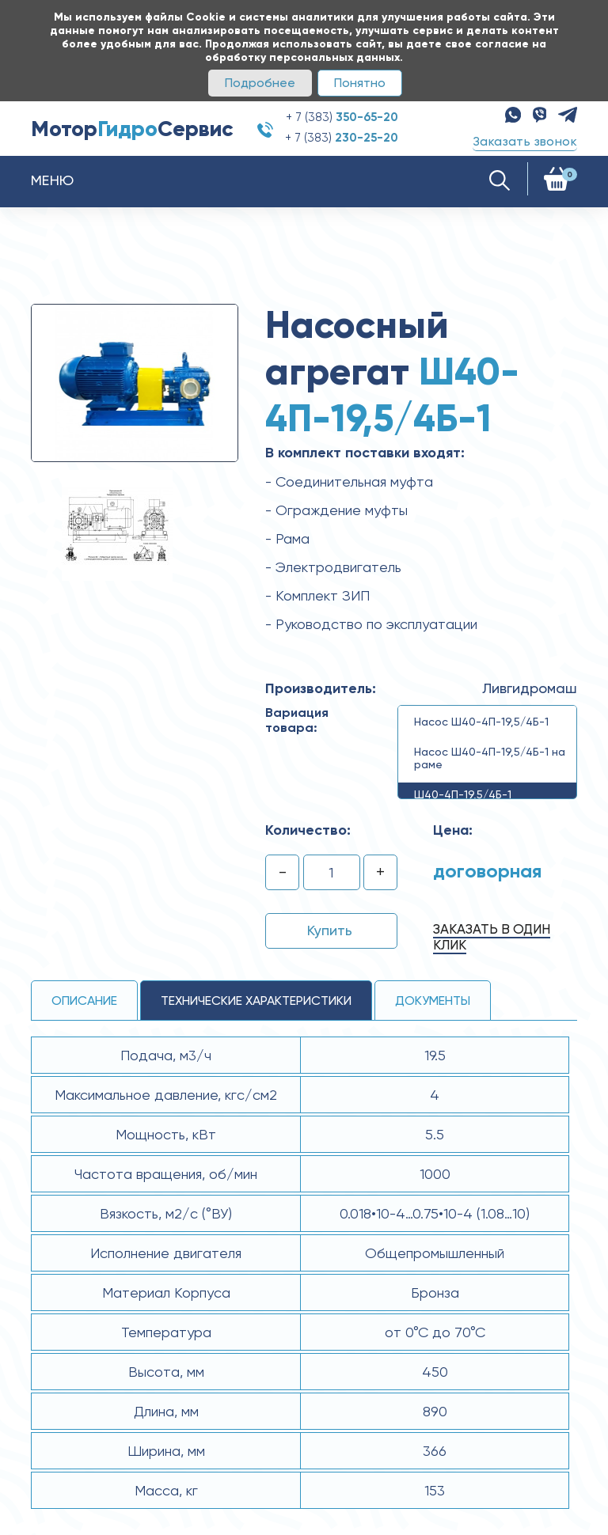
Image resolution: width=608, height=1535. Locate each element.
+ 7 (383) (342, 117)
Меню (52, 180)
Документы (432, 1000)
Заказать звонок (525, 141)
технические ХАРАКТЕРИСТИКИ (256, 1000)
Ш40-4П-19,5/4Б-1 (462, 794)
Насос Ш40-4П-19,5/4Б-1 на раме (489, 758)
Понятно (360, 82)
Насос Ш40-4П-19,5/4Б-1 (481, 721)
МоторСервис (132, 129)
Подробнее (260, 82)
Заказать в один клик (491, 937)
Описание (84, 1000)
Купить (329, 930)
